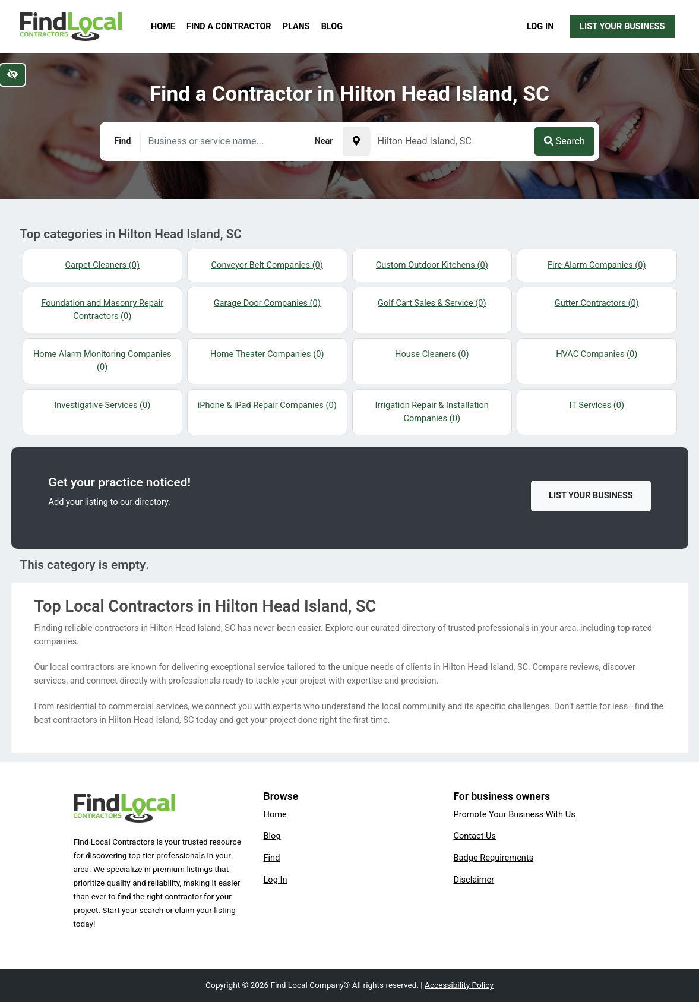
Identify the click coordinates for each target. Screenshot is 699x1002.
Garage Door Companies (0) (267, 303)
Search (564, 141)
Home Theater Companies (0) (267, 354)
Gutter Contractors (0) (597, 303)
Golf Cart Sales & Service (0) (432, 303)
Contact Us (474, 835)
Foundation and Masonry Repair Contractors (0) (102, 309)
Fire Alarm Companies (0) (597, 265)
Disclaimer (473, 879)
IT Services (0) (596, 405)
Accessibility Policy (459, 985)
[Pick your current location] (356, 141)
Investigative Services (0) (102, 405)
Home (163, 26)
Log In (540, 26)
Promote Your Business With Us (514, 814)
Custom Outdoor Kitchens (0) (432, 265)
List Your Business (622, 26)
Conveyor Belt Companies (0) (267, 265)
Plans (296, 26)
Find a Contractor (228, 26)
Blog (332, 26)
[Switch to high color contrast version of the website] (12, 75)
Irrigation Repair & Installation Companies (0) (432, 411)
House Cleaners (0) (432, 354)
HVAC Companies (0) (596, 354)
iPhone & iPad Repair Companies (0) (267, 405)
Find (271, 857)
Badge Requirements (493, 857)
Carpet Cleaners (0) (102, 265)
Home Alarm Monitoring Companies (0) (102, 360)
